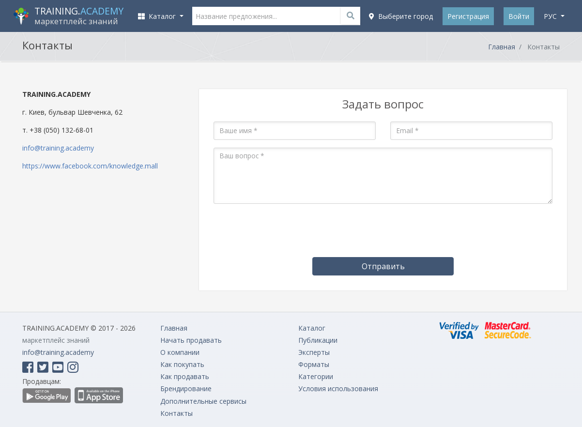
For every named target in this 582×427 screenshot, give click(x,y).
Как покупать (182, 364)
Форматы (313, 364)
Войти (518, 16)
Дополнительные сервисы (203, 401)
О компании (179, 352)
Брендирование (186, 388)
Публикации (317, 340)
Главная (501, 46)
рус (551, 16)
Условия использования (338, 388)
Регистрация (468, 16)
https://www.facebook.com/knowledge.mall (90, 165)
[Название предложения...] (276, 16)
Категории (315, 376)
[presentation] (383, 230)
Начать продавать (191, 340)
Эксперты (314, 352)
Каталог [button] (158, 16)
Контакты (176, 413)
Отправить (383, 266)
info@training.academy (58, 147)
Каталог (311, 328)
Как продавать (184, 376)
